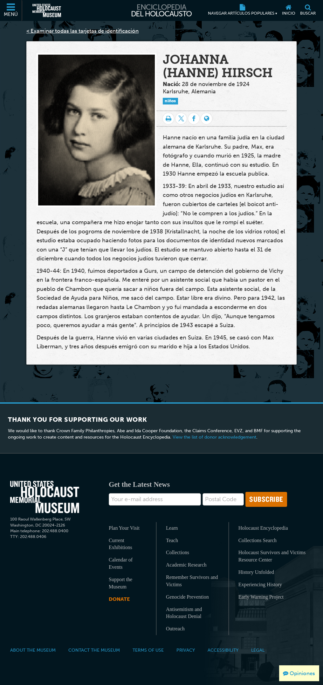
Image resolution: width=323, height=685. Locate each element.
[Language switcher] (206, 118)
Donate (119, 599)
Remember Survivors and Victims (192, 580)
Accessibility (223, 650)
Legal (258, 650)
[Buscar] (308, 10)
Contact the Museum (94, 650)
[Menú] (11, 10)
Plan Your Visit (124, 528)
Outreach (175, 628)
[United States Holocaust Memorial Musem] (44, 497)
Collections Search (257, 540)
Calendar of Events (121, 563)
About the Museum (33, 650)
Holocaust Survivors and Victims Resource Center (272, 556)
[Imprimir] (168, 118)
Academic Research (186, 564)
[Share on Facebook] (193, 118)
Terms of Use (148, 650)
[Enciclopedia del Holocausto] (162, 10)
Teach (172, 540)
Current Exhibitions (120, 544)
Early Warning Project (261, 597)
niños (170, 100)
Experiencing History (260, 584)
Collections (177, 552)
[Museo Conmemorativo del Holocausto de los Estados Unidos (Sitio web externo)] (46, 10)
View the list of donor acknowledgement (214, 437)
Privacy (185, 650)
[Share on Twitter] (181, 118)
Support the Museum (120, 583)
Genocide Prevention (187, 597)
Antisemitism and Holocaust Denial (184, 613)
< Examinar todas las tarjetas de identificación (82, 31)
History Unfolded (256, 572)
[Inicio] (288, 10)
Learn (172, 528)
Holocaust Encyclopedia (263, 528)
